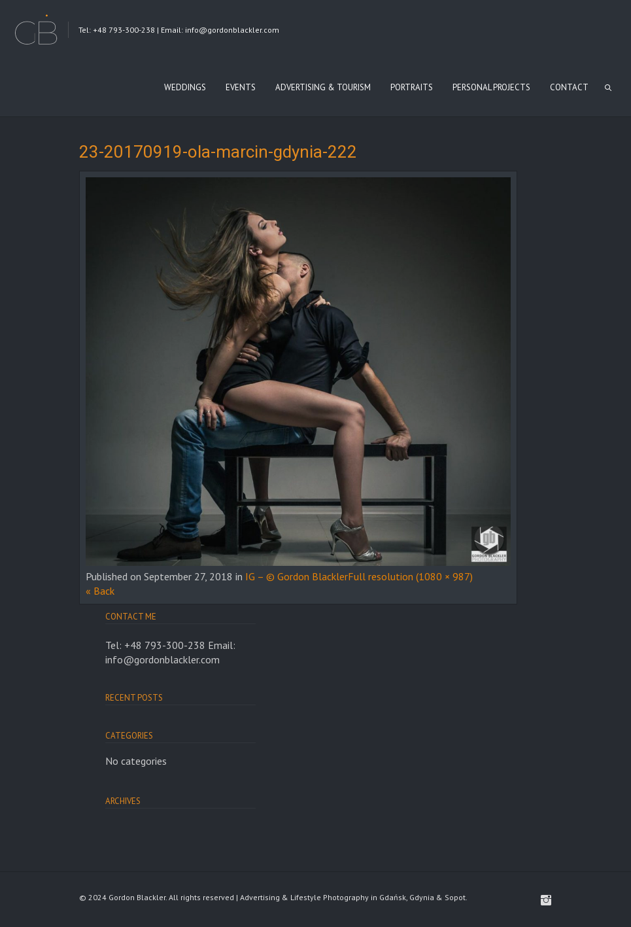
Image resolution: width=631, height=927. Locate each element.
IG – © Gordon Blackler (296, 576)
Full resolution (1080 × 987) (410, 576)
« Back (100, 590)
